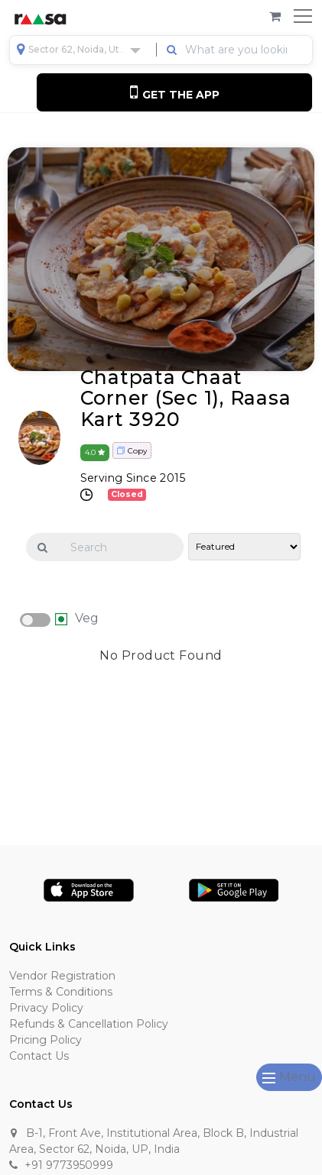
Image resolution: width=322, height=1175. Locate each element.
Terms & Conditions (60, 992)
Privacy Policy (46, 1008)
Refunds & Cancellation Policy (88, 1024)
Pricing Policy (45, 1040)
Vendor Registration (62, 976)
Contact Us (39, 1056)
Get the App (175, 92)
